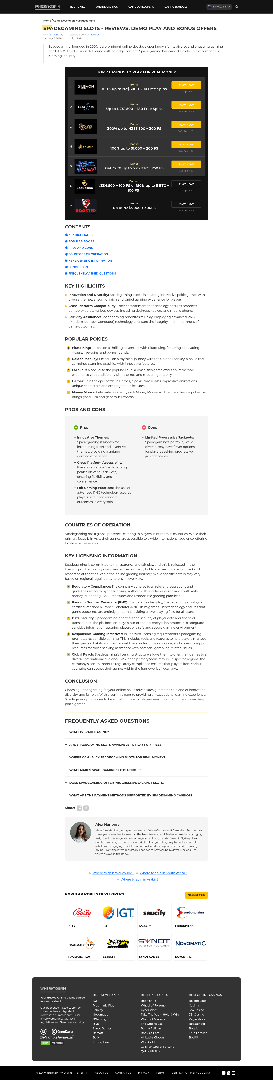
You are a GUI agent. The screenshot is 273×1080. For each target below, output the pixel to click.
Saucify (98, 1010)
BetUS (193, 1037)
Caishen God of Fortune (157, 1046)
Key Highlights (80, 235)
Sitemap (82, 1072)
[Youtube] (233, 1073)
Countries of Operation (88, 254)
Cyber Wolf (148, 1010)
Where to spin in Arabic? (139, 879)
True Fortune (198, 1033)
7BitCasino (196, 1014)
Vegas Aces (197, 1019)
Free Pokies (76, 6)
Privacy (143, 1072)
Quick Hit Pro (150, 1051)
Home (47, 20)
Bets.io (193, 1028)
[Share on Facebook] (79, 808)
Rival (96, 1023)
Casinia (194, 1005)
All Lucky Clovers (153, 1037)
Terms (160, 1072)
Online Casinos (107, 6)
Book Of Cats (150, 1033)
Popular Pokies (81, 241)
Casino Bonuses (176, 6)
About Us (101, 1072)
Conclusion (78, 267)
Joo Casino (196, 1010)
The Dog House (152, 1023)
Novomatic (100, 1014)
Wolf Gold (148, 1042)
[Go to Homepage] (47, 9)
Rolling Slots (197, 1001)
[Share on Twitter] (86, 808)
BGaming (99, 1019)
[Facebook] (223, 1073)
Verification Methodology (191, 1072)
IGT (95, 1001)
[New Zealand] (219, 7)
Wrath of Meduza (153, 1019)
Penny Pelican (151, 1028)
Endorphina (101, 1042)
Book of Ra (148, 1001)
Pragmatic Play (103, 1005)
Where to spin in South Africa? (163, 873)
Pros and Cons (80, 247)
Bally (96, 1037)
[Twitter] (228, 1073)
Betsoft (98, 1033)
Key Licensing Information (90, 260)
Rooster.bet (197, 1023)
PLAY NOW (186, 85)
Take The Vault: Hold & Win (160, 1014)
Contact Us (123, 1072)
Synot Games (102, 1028)
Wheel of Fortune (153, 1005)
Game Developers (141, 6)
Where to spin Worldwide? (113, 873)
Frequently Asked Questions (92, 273)
